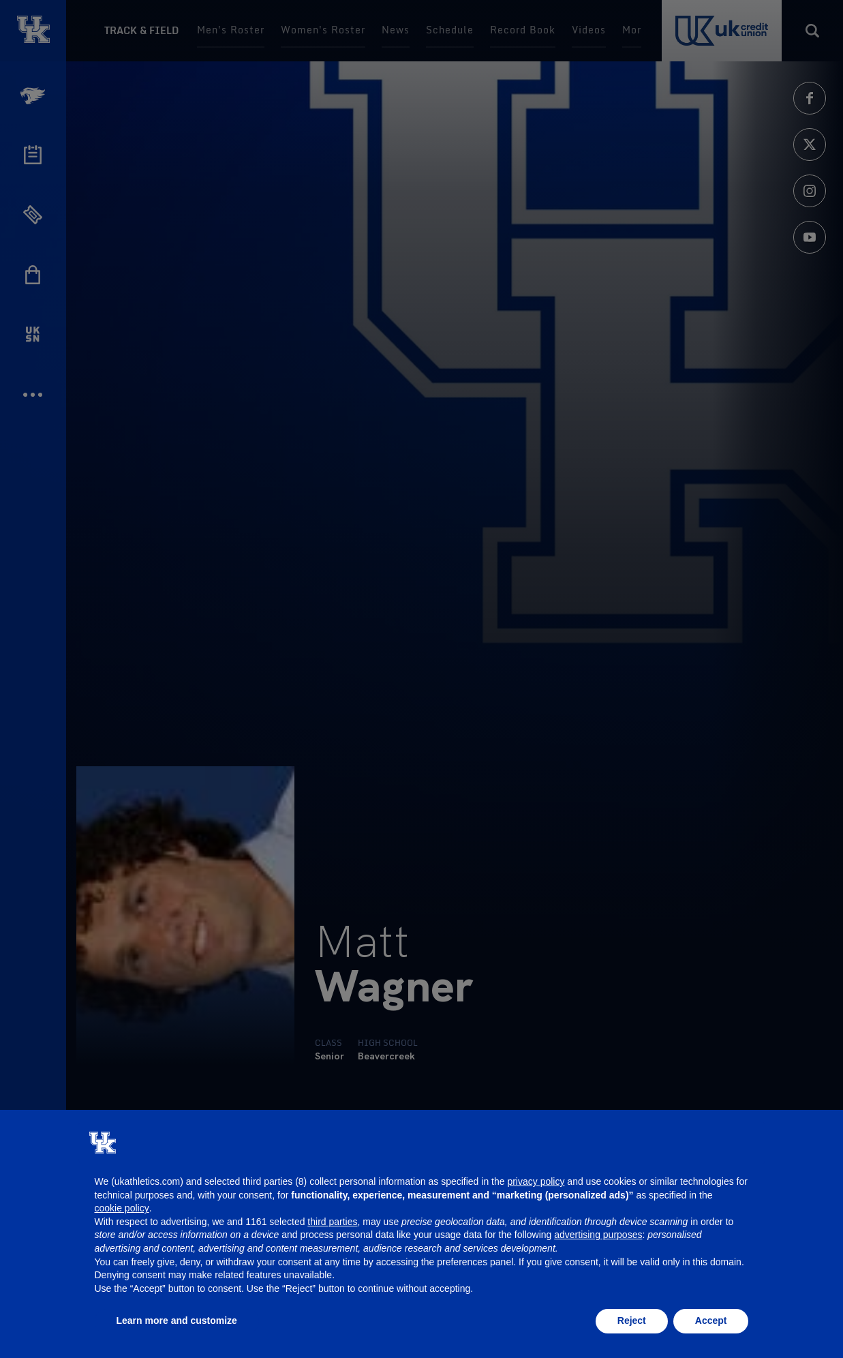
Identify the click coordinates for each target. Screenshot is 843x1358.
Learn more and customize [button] (177, 1320)
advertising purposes (598, 1234)
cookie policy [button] (122, 1208)
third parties (332, 1221)
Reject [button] (631, 1320)
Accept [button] (711, 1320)
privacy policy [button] (535, 1181)
